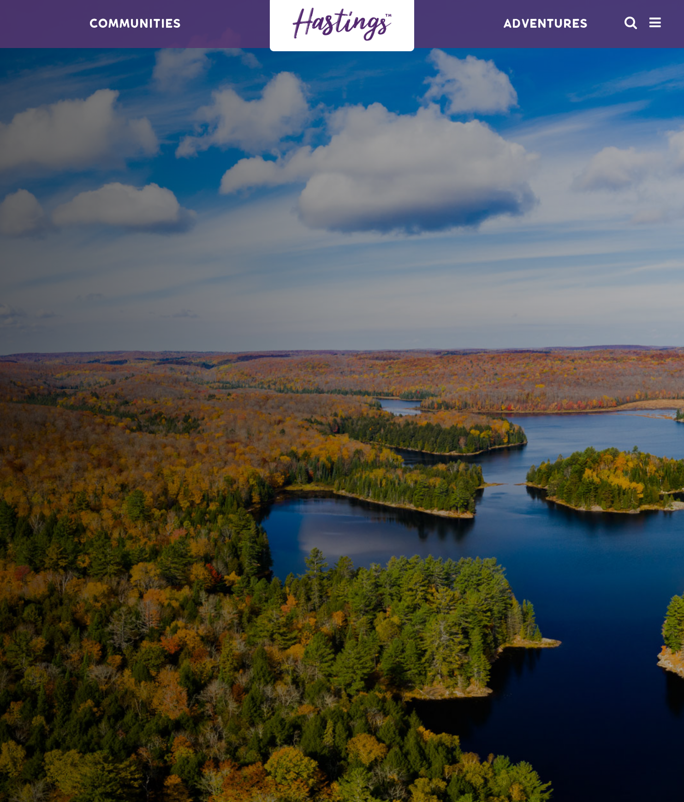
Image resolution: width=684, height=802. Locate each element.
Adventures (545, 24)
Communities (135, 24)
